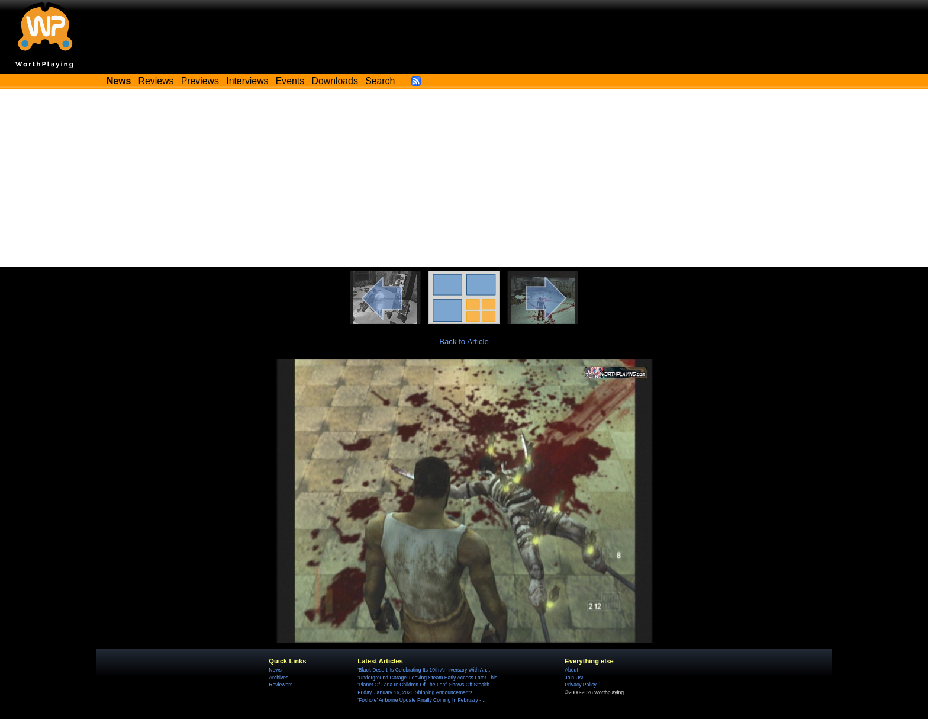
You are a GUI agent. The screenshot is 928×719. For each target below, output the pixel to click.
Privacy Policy (580, 685)
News (275, 670)
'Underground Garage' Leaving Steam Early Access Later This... (429, 678)
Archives (278, 678)
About (571, 670)
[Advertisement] (464, 178)
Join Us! (574, 678)
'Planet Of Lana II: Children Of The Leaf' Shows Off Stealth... (425, 685)
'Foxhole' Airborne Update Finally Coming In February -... (421, 700)
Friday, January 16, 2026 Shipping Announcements (414, 692)
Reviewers (280, 685)
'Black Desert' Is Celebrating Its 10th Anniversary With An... (423, 670)
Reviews (156, 81)
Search (380, 81)
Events (290, 81)
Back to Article (464, 341)
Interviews (247, 81)
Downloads (335, 81)
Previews (200, 81)
